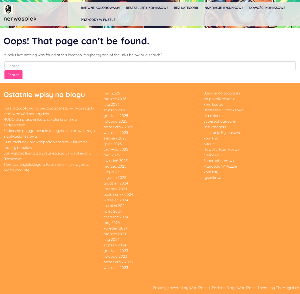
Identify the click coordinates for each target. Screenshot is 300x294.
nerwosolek (20, 18)
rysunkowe (212, 177)
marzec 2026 (115, 98)
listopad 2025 (115, 121)
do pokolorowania (219, 98)
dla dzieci (211, 115)
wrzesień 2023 (116, 267)
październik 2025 (118, 126)
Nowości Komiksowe (267, 8)
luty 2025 (112, 172)
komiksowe (213, 104)
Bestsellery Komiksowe (147, 8)
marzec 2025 (115, 166)
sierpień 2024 (115, 205)
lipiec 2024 (113, 211)
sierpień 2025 (115, 138)
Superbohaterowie (219, 121)
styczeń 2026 (115, 110)
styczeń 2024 (115, 245)
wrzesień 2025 (116, 132)
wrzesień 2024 (116, 200)
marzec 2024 (115, 233)
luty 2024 (111, 239)
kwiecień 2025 (116, 160)
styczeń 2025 (115, 177)
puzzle (209, 143)
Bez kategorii (186, 8)
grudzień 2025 (116, 115)
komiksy (210, 138)
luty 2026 (112, 104)
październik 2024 (118, 194)
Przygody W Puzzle (98, 20)
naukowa (211, 155)
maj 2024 (112, 222)
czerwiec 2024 (116, 217)
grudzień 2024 (116, 183)
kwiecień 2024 (116, 228)
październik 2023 (118, 262)
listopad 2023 (115, 256)
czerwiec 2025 (116, 149)
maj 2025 (112, 155)
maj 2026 (112, 93)
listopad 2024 (115, 188)
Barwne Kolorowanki (100, 8)
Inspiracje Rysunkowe (223, 8)
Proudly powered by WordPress (181, 287)
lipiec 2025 (113, 143)
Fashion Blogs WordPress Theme (241, 287)
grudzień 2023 (116, 250)
